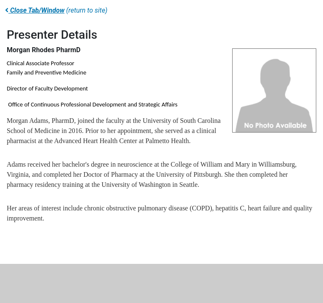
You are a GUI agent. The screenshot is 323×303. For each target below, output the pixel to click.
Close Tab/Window (34, 10)
